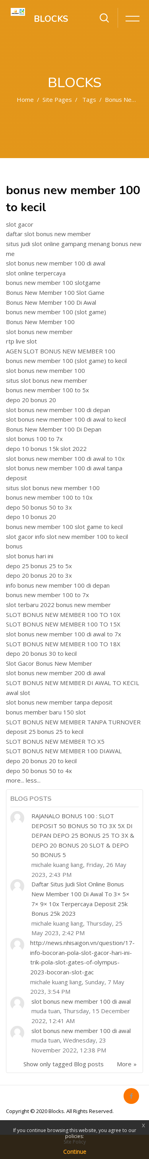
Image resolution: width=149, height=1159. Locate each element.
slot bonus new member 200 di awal (55, 673)
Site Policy (75, 1141)
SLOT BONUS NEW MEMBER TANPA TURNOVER (73, 722)
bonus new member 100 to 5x (47, 390)
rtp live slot (21, 341)
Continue (74, 1151)
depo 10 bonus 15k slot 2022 (46, 449)
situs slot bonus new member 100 (53, 488)
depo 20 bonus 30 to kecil (41, 653)
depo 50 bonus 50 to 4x (39, 771)
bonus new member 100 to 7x (47, 595)
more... (15, 780)
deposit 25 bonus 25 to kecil (44, 731)
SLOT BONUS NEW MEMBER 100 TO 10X (63, 615)
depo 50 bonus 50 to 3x (39, 507)
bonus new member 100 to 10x (49, 497)
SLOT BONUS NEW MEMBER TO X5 (55, 741)
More (124, 1064)
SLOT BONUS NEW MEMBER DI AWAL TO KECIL (72, 683)
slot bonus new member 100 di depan (58, 410)
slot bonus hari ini (29, 556)
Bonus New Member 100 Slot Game (55, 292)
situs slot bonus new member (46, 380)
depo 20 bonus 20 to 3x (39, 575)
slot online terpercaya (36, 273)
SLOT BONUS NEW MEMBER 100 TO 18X (63, 644)
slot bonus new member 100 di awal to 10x (65, 458)
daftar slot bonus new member (48, 234)
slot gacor (19, 224)
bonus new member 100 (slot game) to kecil (66, 361)
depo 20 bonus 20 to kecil (41, 761)
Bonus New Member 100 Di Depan (53, 429)
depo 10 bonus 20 (31, 517)
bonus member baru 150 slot (46, 712)
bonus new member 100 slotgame (53, 282)
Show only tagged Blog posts (63, 1064)
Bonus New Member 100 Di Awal (51, 302)
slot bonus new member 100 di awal (55, 263)
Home (25, 99)
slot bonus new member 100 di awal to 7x (63, 634)
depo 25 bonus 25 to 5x (39, 566)
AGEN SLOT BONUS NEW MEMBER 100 (60, 351)
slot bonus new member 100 (45, 370)
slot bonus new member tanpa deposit (59, 702)
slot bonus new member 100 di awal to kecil (66, 419)
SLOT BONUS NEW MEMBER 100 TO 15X (63, 624)
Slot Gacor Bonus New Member (49, 663)
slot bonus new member (39, 332)
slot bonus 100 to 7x (34, 439)
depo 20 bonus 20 (31, 400)
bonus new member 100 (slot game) (56, 312)
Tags (89, 99)
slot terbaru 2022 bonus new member (58, 605)
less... (33, 780)
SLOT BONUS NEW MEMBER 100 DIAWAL (64, 751)
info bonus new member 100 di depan (58, 585)
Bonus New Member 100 (40, 322)
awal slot (18, 693)
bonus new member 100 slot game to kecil (64, 527)
